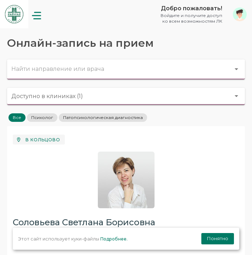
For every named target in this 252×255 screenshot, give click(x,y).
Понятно (217, 238)
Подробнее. (114, 239)
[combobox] (126, 69)
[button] (201, 14)
